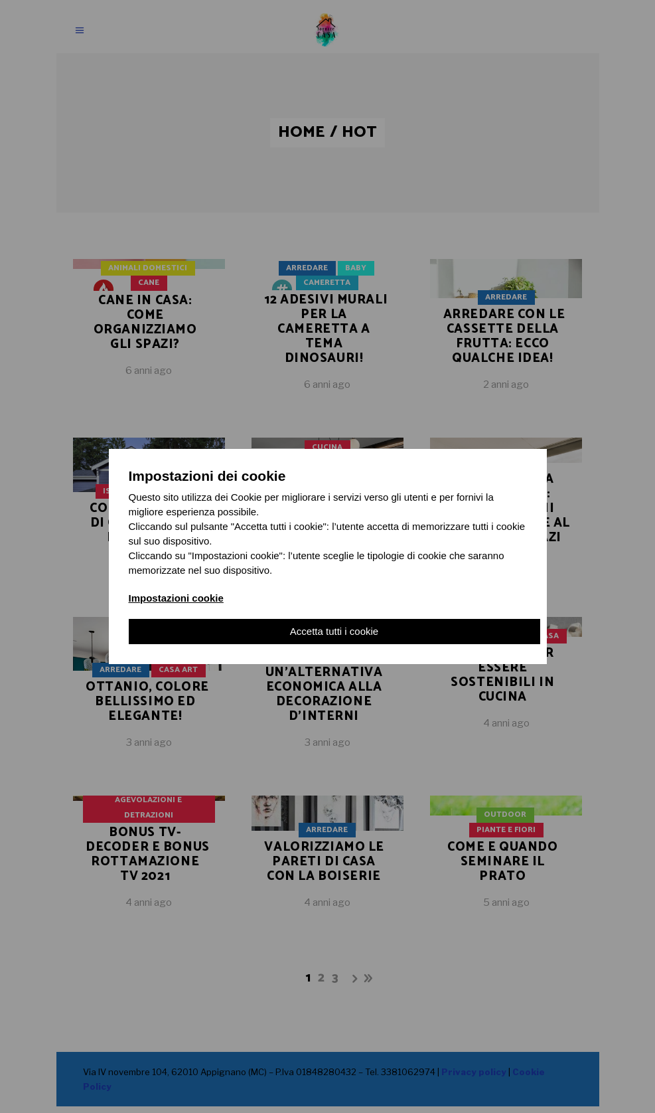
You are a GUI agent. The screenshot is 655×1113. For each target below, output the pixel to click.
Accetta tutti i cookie (334, 631)
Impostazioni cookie (176, 598)
